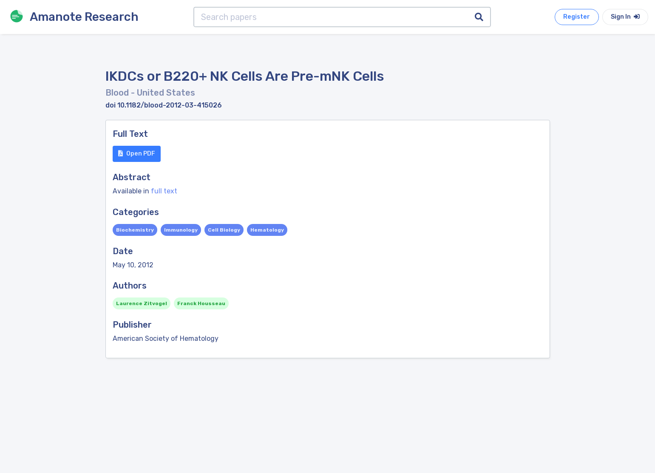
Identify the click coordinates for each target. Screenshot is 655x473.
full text (164, 191)
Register (576, 16)
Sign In (625, 16)
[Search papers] (330, 17)
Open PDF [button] (136, 153)
